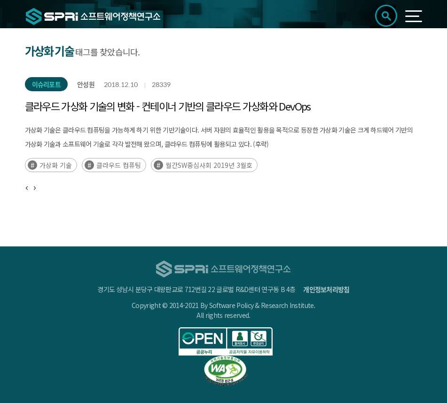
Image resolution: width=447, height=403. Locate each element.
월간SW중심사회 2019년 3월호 (208, 165)
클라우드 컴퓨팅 (118, 165)
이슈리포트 (46, 84)
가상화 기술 (55, 165)
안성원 (85, 84)
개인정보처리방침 (326, 289)
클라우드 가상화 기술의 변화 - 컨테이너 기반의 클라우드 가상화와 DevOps (168, 105)
